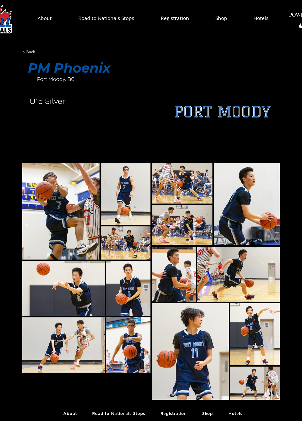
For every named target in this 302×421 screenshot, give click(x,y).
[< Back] (39, 52)
